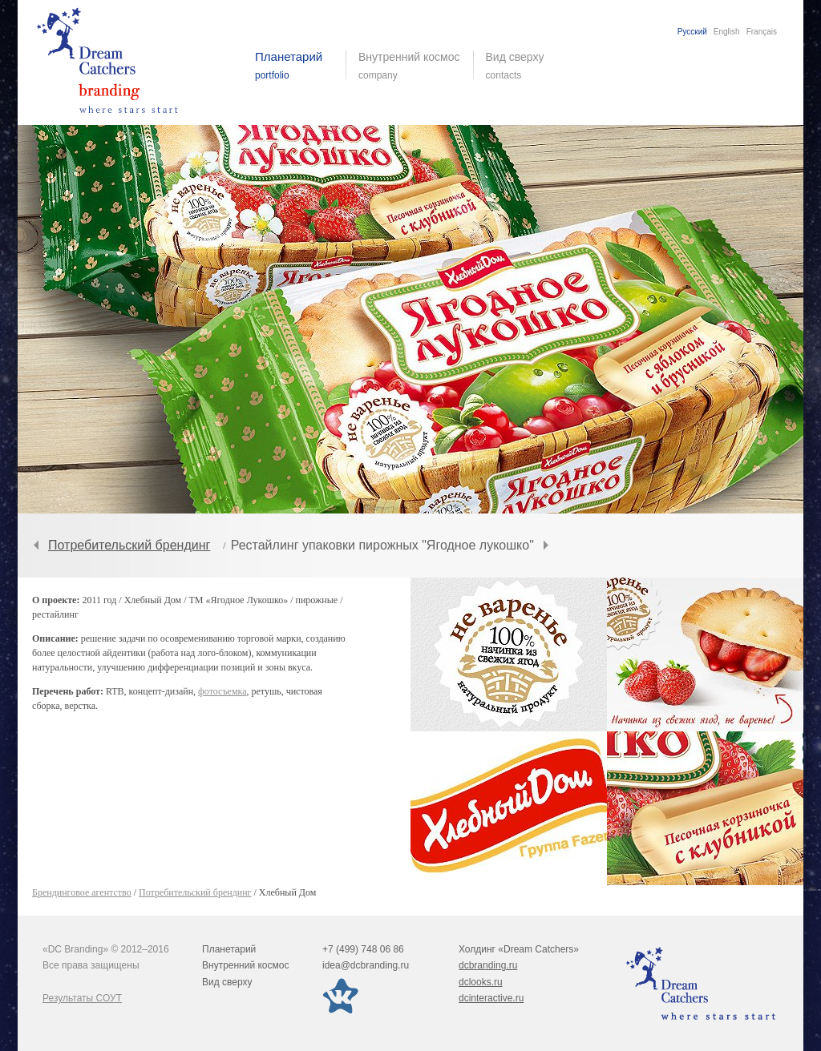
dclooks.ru (481, 982)
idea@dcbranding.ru (365, 965)
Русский (692, 31)
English (727, 31)
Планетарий (229, 949)
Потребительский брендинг (129, 545)
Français (761, 31)
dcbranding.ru (488, 965)
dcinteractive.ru (491, 998)
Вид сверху (525, 65)
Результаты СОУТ (82, 998)
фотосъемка (222, 691)
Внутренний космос (245, 965)
